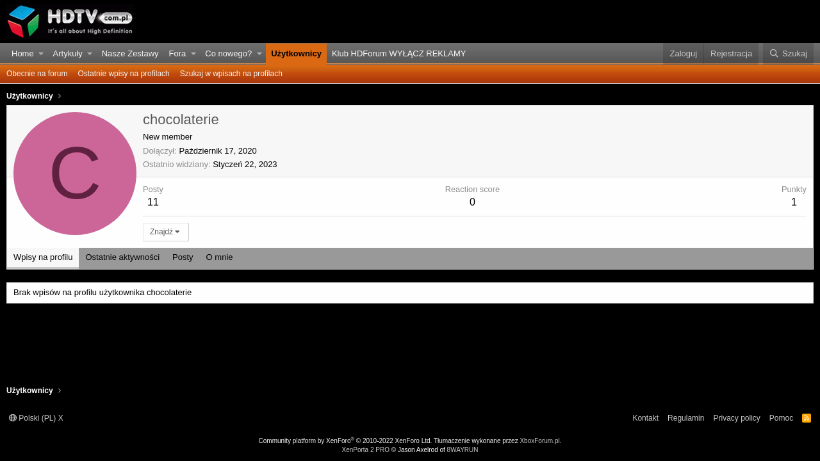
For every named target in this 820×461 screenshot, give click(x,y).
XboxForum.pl (539, 440)
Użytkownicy (296, 53)
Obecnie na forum (36, 73)
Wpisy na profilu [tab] (42, 257)
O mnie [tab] (219, 257)
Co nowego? (228, 53)
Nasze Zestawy (130, 53)
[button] (41, 54)
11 (153, 202)
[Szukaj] (788, 54)
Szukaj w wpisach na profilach (231, 73)
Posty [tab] (182, 257)
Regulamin (686, 418)
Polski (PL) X (36, 418)
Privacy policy (736, 418)
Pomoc (781, 418)
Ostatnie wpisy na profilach (123, 73)
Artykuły (68, 53)
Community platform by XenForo (345, 440)
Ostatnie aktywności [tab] (122, 257)
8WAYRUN (463, 449)
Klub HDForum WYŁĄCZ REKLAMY (399, 53)
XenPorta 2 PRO (365, 449)
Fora (177, 53)
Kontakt (645, 418)
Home (23, 53)
